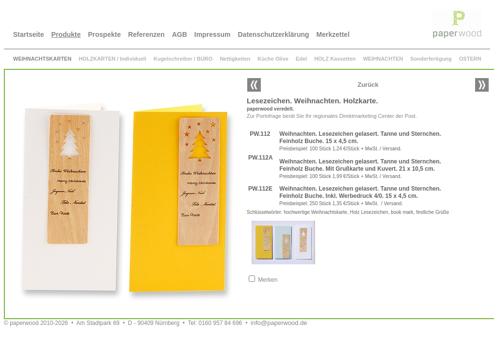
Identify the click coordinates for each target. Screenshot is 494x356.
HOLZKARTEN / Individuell (112, 59)
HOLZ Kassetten (335, 59)
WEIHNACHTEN (383, 59)
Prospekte (104, 34)
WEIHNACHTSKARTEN (42, 59)
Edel (301, 59)
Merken (267, 279)
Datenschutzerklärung (273, 34)
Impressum (212, 34)
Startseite (28, 34)
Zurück (367, 84)
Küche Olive (272, 59)
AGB (179, 34)
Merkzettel (333, 34)
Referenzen (146, 34)
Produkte (66, 34)
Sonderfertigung (431, 59)
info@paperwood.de (279, 322)
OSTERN (470, 59)
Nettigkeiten (235, 59)
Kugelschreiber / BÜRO (183, 59)
